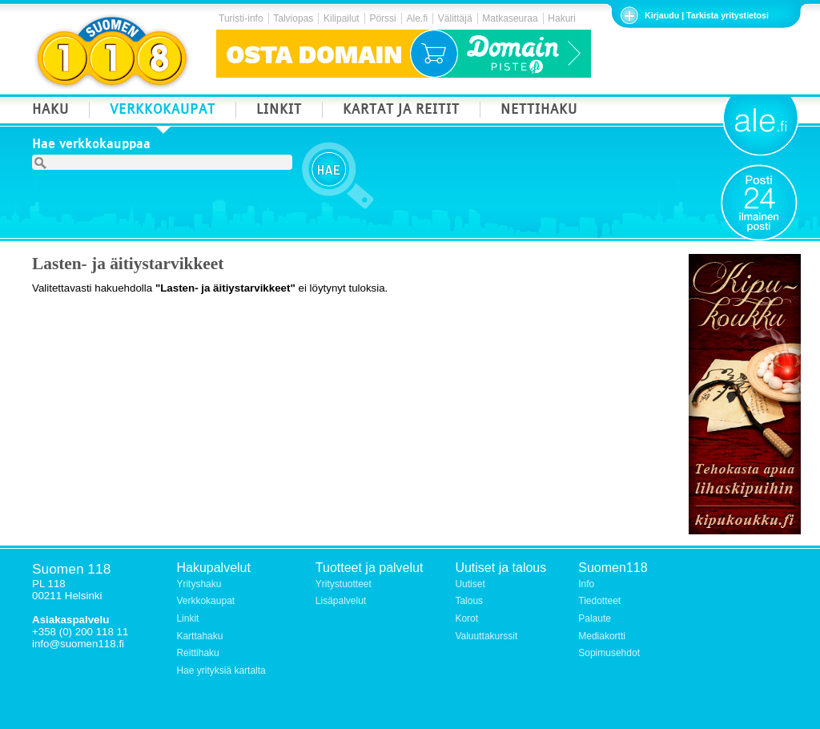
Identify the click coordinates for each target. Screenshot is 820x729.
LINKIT (279, 111)
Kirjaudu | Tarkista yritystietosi (707, 15)
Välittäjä (455, 18)
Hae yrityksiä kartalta (220, 670)
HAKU (50, 111)
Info (586, 584)
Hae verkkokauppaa (91, 145)
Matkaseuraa (509, 18)
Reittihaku (197, 653)
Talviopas (293, 18)
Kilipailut (342, 18)
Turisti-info (241, 18)
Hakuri (562, 18)
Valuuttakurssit (486, 636)
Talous (469, 600)
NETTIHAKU (538, 111)
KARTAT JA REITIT (401, 111)
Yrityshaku (198, 584)
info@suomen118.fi (78, 644)
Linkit (187, 618)
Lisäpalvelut (341, 600)
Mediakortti (601, 636)
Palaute (594, 618)
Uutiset (469, 584)
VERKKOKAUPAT (162, 111)
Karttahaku (199, 636)
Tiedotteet (599, 600)
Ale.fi (417, 18)
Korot (466, 618)
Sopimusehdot (609, 653)
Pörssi (382, 18)
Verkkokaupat (205, 600)
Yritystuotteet (344, 584)
